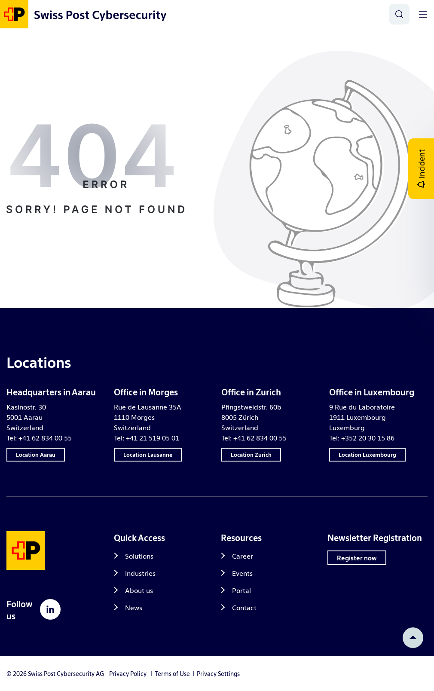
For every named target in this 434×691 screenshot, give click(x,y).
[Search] (399, 14)
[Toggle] (423, 14)
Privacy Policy (128, 673)
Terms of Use (172, 673)
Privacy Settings (218, 673)
